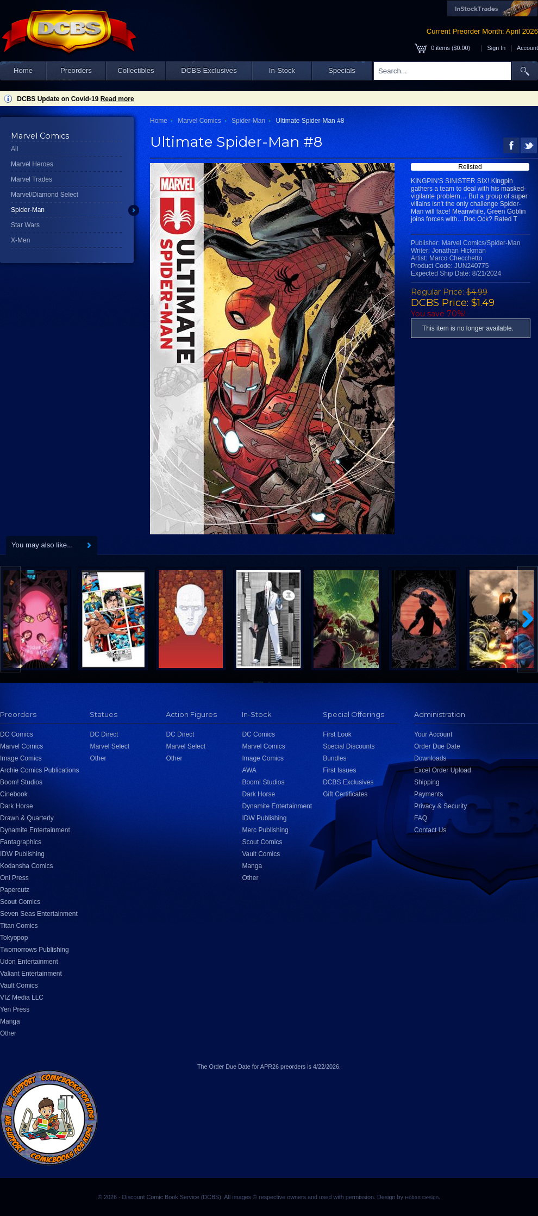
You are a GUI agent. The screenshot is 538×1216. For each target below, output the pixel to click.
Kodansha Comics (26, 866)
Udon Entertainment (29, 961)
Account (527, 48)
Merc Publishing (265, 830)
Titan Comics (19, 926)
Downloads (430, 758)
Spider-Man (28, 210)
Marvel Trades (31, 179)
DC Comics (16, 734)
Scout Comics (20, 902)
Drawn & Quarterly (27, 818)
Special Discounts (348, 746)
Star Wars (25, 225)
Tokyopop (14, 937)
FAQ (420, 818)
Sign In (496, 48)
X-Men (20, 240)
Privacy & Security (440, 806)
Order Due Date (437, 746)
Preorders (76, 70)
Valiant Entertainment (31, 973)
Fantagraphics (20, 842)
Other (8, 1033)
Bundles (334, 758)
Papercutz (14, 890)
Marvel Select (109, 746)
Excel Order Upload (442, 770)
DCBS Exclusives (209, 70)
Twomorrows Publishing (34, 949)
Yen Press (14, 1009)
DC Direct (104, 734)
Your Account (433, 734)
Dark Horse (16, 806)
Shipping (427, 782)
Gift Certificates (345, 794)
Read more (117, 99)
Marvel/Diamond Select (44, 194)
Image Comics (21, 758)
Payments (428, 794)
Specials (341, 70)
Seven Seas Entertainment (39, 914)
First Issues (339, 770)
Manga (10, 1021)
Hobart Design (422, 1197)
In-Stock (282, 70)
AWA (249, 770)
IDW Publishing (22, 854)
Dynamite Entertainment (35, 830)
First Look (337, 734)
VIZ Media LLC (21, 997)
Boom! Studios (21, 782)
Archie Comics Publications (39, 770)
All (14, 149)
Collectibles (135, 70)
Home (23, 70)
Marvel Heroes (32, 164)
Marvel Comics (199, 120)
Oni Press (14, 878)
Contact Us (430, 830)
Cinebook (14, 794)
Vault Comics (19, 985)
